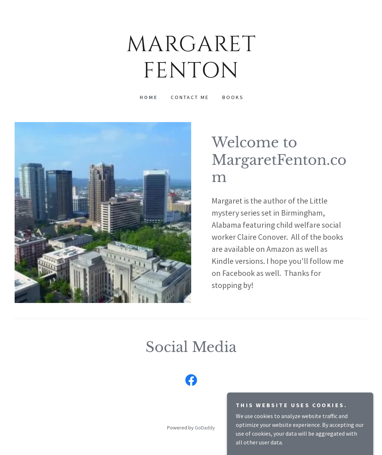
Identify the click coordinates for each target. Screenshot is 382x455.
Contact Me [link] (190, 97)
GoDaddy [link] (205, 427)
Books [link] (233, 97)
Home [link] (149, 97)
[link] (191, 75)
